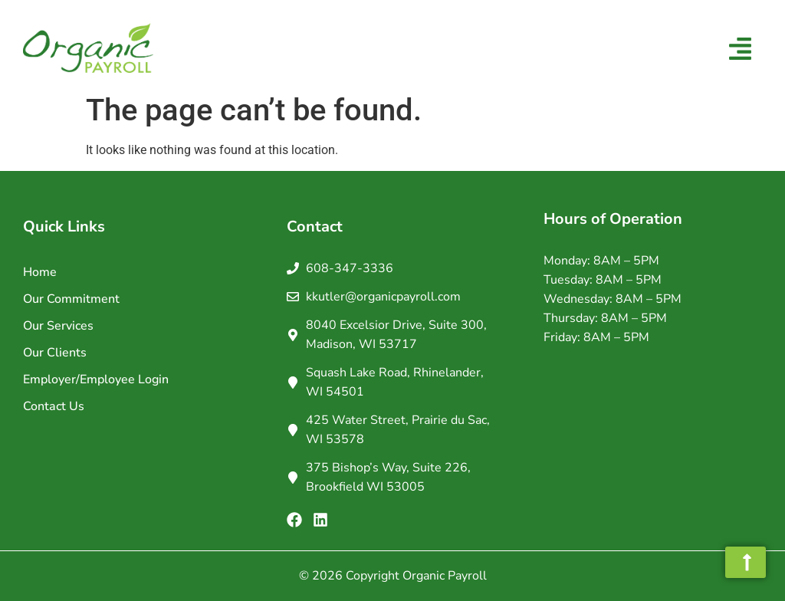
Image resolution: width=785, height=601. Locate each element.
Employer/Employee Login (96, 379)
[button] (740, 51)
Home (40, 272)
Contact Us (53, 406)
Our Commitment (71, 299)
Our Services (58, 325)
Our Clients (55, 352)
